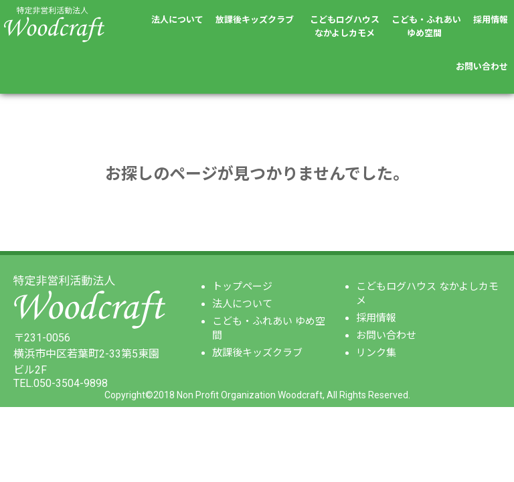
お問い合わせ (482, 67)
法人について (177, 20)
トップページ (242, 286)
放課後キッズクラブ (255, 20)
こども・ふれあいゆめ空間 (426, 26)
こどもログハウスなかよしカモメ (344, 26)
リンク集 (376, 353)
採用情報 (490, 20)
